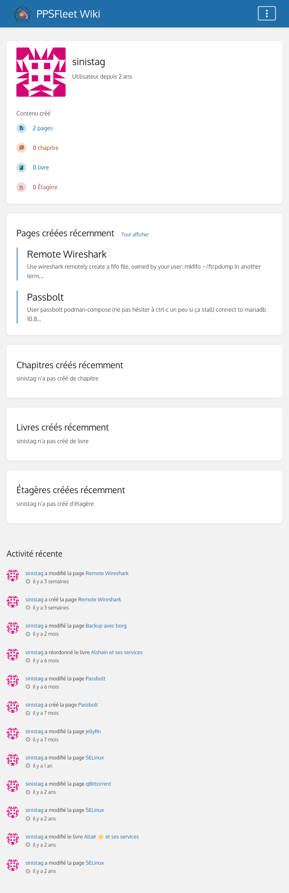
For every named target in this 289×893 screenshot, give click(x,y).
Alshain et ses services (117, 652)
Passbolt (95, 678)
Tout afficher (135, 234)
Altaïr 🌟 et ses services (111, 836)
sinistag (34, 573)
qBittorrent (98, 783)
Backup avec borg (106, 625)
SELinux (95, 757)
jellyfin (93, 731)
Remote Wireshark (107, 573)
